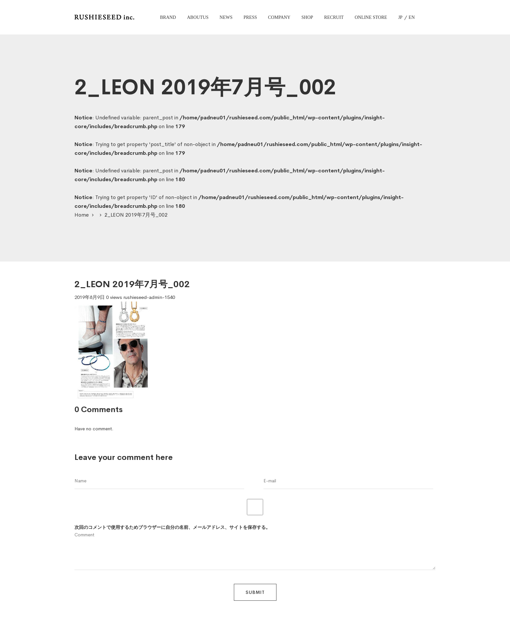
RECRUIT (334, 17)
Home (81, 214)
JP (400, 17)
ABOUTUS (197, 17)
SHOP (307, 17)
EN (412, 17)
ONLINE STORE (371, 17)
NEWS (226, 17)
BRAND (168, 17)
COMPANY (279, 17)
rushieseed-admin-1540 (149, 297)
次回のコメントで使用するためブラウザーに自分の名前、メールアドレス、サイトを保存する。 (172, 527)
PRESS (250, 17)
